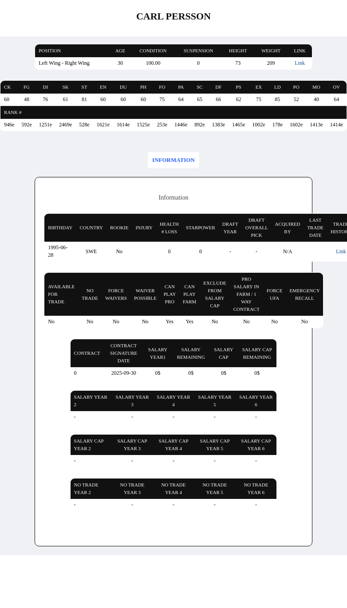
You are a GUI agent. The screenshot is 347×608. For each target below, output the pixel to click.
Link (300, 63)
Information (173, 160)
